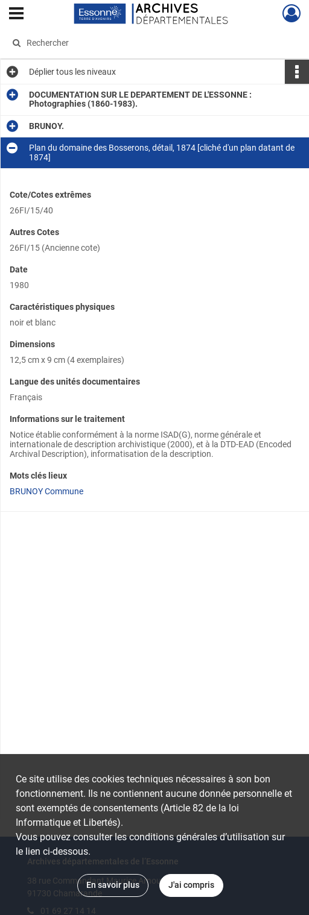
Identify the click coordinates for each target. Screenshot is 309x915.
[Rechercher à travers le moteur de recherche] (147, 42)
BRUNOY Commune (46, 491)
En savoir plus (112, 885)
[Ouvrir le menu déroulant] (16, 14)
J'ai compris (191, 885)
